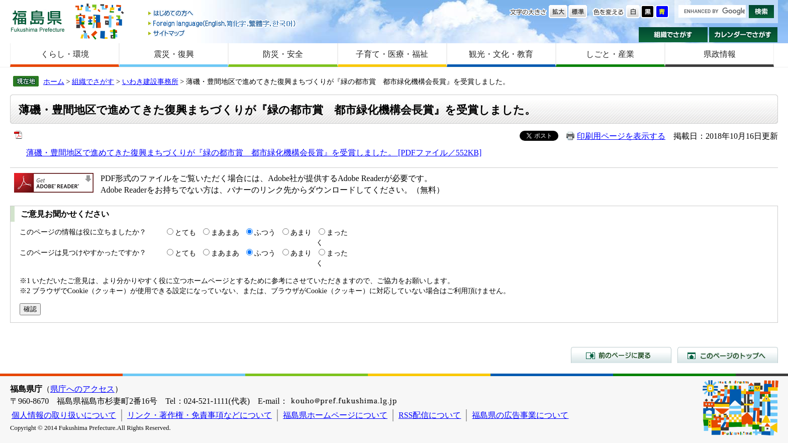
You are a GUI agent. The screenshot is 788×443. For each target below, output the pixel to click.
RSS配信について (430, 415)
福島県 (37, 21)
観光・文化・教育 (501, 54)
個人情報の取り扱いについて (64, 415)
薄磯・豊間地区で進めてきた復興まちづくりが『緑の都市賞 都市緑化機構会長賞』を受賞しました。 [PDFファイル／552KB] (253, 152)
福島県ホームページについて (335, 415)
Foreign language (222, 23)
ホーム (53, 81)
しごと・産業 (610, 54)
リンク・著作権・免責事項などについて (199, 415)
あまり (301, 232)
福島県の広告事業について (520, 415)
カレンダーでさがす (743, 34)
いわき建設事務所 (150, 81)
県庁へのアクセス (82, 389)
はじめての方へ (222, 14)
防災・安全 (283, 54)
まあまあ (225, 232)
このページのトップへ (727, 355)
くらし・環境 (65, 54)
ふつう (264, 232)
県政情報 (720, 54)
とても (185, 232)
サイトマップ (222, 33)
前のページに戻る (621, 355)
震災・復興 (174, 54)
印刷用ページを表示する (621, 136)
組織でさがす (673, 34)
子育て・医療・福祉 (392, 54)
